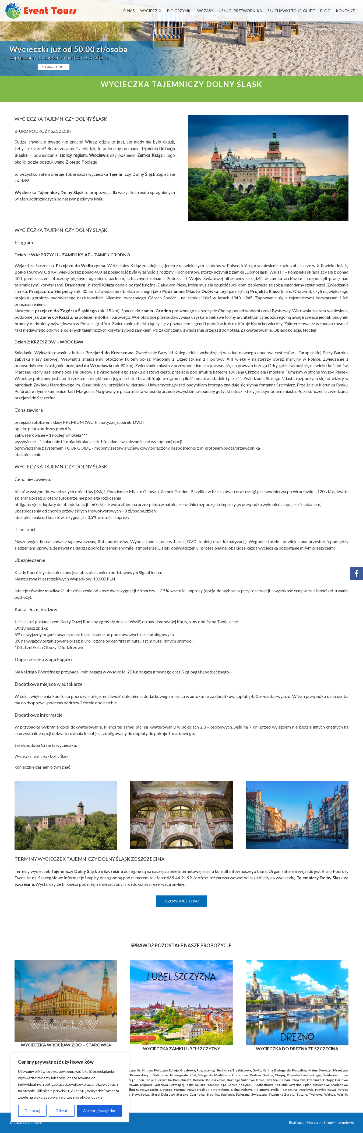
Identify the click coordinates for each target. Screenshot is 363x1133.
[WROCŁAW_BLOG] (66, 962)
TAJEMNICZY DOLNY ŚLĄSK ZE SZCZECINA (115, 859)
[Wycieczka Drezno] (297, 962)
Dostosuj (32, 1110)
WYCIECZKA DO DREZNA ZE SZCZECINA (297, 1048)
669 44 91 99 (179, 877)
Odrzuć (61, 1110)
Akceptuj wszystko (99, 1110)
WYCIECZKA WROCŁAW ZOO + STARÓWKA (66, 1044)
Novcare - (315, 1122)
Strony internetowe (338, 1122)
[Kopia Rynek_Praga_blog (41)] (181, 962)
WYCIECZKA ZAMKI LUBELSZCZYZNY (181, 1048)
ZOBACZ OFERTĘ (53, 67)
